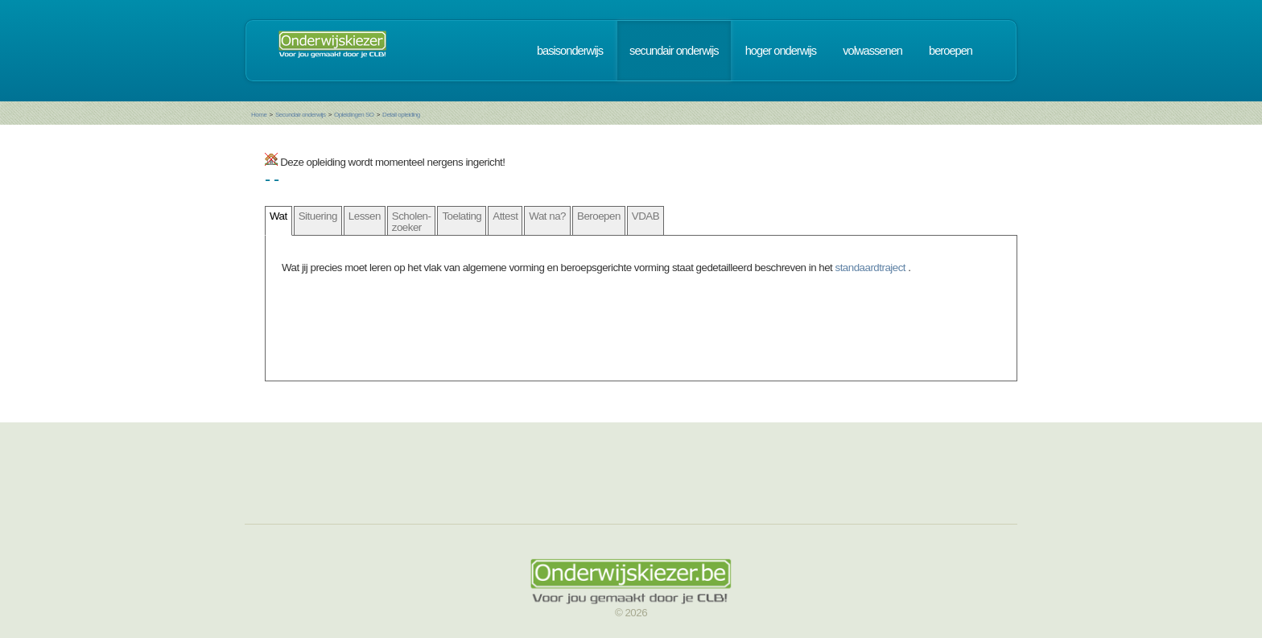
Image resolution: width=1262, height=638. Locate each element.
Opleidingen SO (353, 114)
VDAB (645, 216)
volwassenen (872, 50)
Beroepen (599, 216)
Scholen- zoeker (411, 221)
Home (258, 114)
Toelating (461, 216)
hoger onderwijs (780, 50)
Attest (505, 216)
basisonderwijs (570, 50)
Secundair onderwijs (300, 114)
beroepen (950, 50)
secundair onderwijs (674, 50)
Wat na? (547, 216)
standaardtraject (872, 267)
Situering (318, 216)
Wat (278, 216)
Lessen (364, 216)
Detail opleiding (401, 114)
